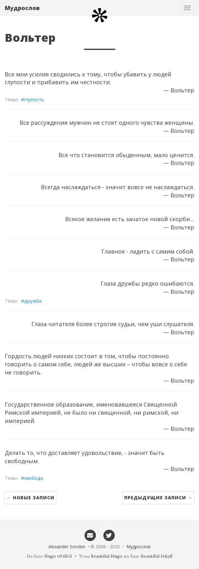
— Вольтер (178, 90)
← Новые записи (30, 498)
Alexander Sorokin (66, 547)
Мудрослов (22, 8)
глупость (34, 99)
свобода (33, 478)
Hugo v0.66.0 (58, 556)
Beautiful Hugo (106, 556)
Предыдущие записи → (158, 498)
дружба (32, 301)
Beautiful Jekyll (156, 556)
